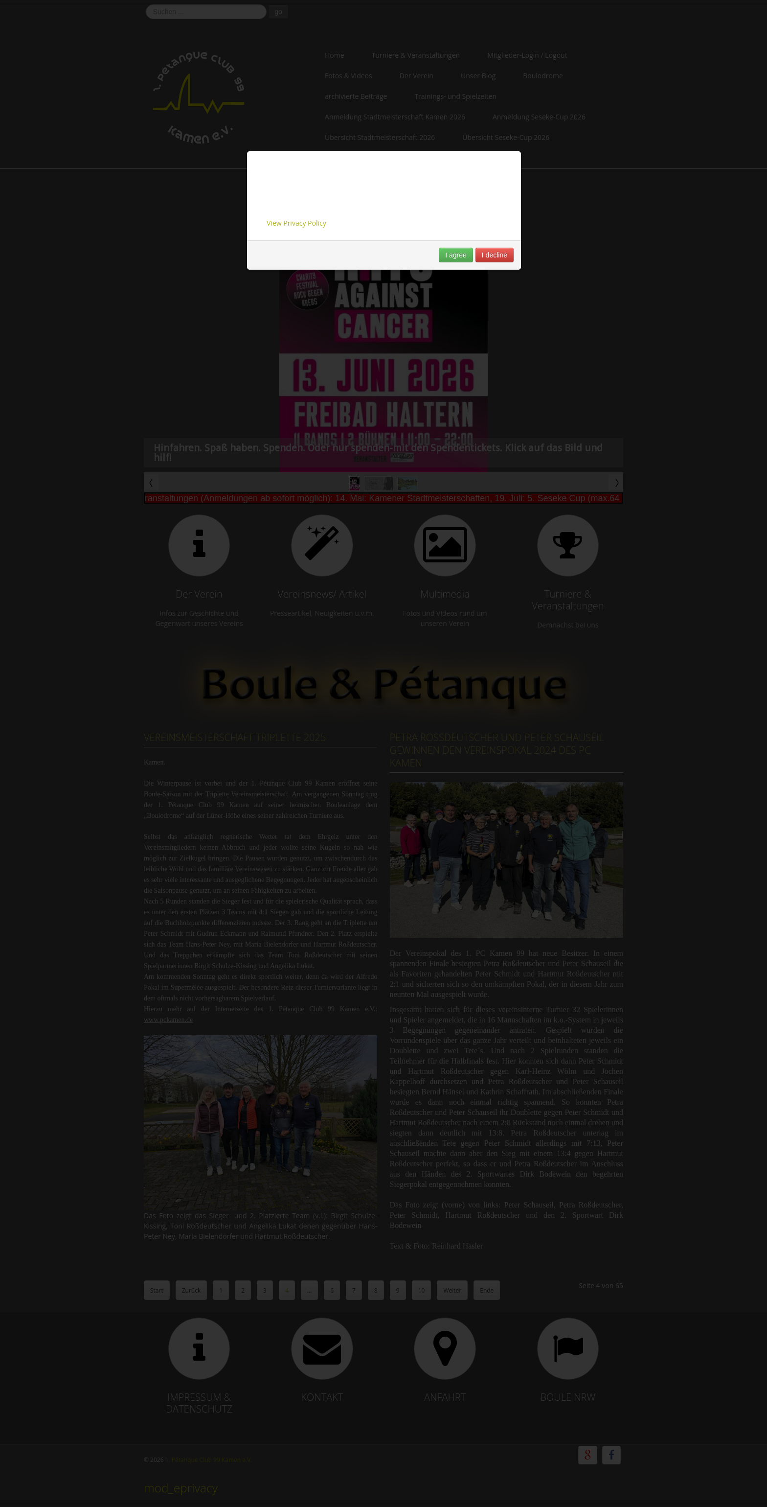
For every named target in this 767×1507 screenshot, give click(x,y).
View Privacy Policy (296, 223)
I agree (456, 255)
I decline (494, 255)
